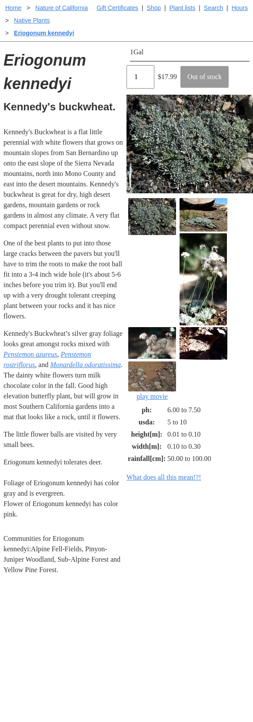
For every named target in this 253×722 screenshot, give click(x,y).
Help (135, 621)
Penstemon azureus (30, 354)
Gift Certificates (117, 7)
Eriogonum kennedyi (44, 33)
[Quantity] (140, 77)
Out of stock (204, 76)
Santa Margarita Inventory (212, 627)
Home (13, 7)
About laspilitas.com (218, 670)
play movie (152, 380)
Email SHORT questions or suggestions (74, 707)
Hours (240, 7)
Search (213, 7)
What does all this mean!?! (163, 477)
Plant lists (183, 7)
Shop (153, 7)
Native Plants (32, 20)
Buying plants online (157, 635)
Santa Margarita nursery (212, 651)
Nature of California (61, 7)
